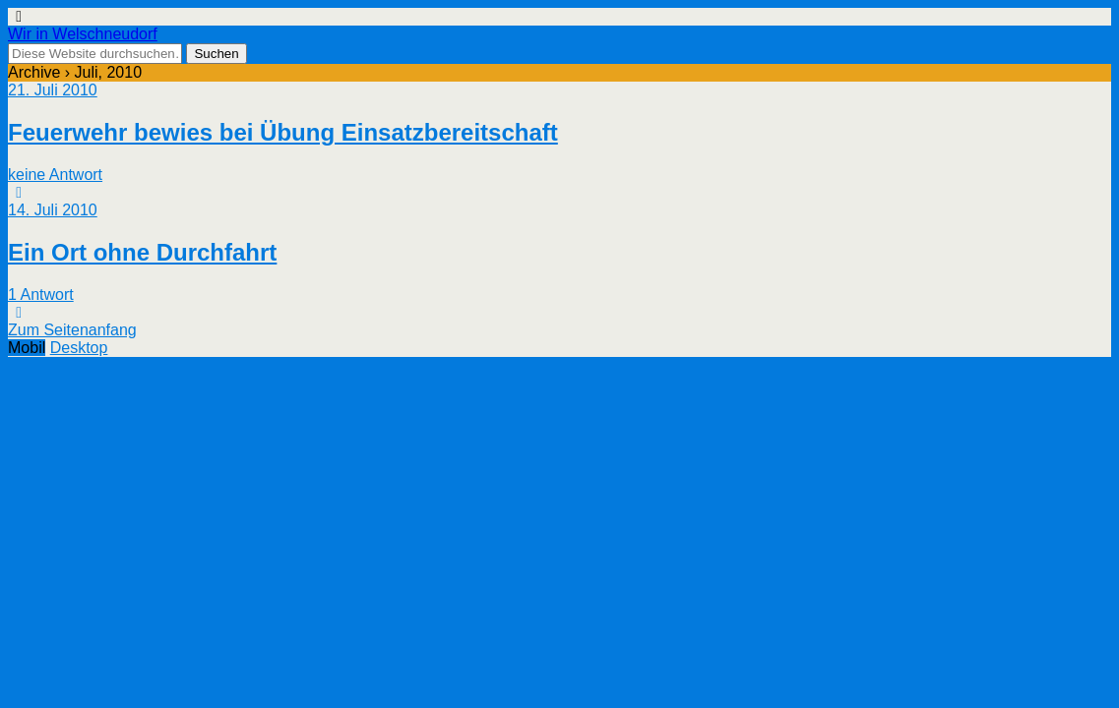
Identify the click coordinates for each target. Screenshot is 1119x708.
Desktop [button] (79, 347)
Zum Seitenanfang (72, 330)
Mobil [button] (26, 347)
